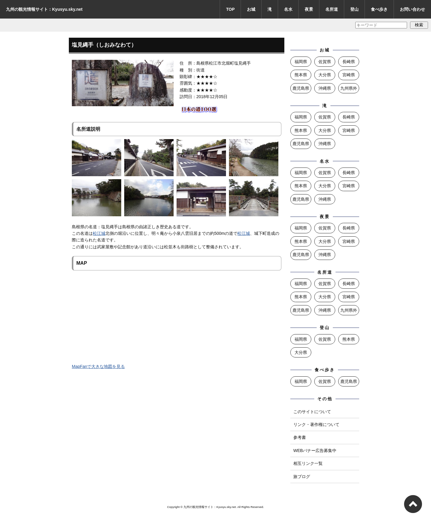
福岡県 (301, 61)
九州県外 (348, 88)
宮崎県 (348, 74)
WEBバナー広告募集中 (314, 450)
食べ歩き (379, 9)
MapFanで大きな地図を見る (98, 366)
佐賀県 (324, 61)
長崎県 (348, 61)
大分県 (324, 74)
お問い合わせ (412, 9)
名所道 (331, 9)
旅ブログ (301, 476)
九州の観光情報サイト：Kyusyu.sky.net (44, 9)
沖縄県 (324, 88)
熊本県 (301, 74)
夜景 (309, 9)
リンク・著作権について (316, 424)
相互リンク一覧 (308, 463)
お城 (251, 9)
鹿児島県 (300, 88)
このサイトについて (312, 411)
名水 (288, 9)
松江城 (99, 233)
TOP (230, 9)
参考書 (299, 437)
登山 (354, 9)
